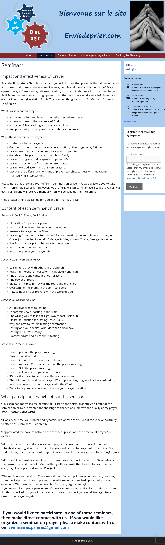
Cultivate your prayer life (97, 55)
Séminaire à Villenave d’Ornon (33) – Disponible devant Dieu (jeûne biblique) (148, 112)
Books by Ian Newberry (128, 55)
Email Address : (134, 153)
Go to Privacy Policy (148, 177)
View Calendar (130, 121)
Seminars (47, 55)
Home (31, 55)
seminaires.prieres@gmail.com (38, 527)
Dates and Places (67, 55)
